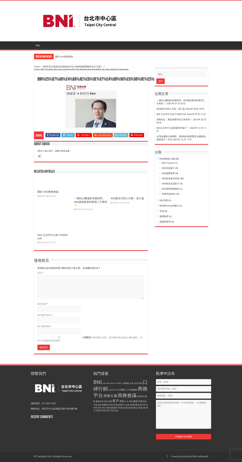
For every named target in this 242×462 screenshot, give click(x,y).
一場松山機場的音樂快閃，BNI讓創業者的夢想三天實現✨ (90, 202)
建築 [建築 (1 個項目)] (145, 401)
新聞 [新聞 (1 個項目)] (111, 405)
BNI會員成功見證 (170, 178)
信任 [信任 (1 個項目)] (136, 383)
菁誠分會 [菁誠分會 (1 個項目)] (142, 408)
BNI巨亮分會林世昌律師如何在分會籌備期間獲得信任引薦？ (73, 66)
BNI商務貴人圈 (167, 159)
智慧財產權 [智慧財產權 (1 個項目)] (134, 405)
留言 (40, 273)
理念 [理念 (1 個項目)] (104, 408)
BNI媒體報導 (168, 173)
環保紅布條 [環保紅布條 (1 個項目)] (123, 408)
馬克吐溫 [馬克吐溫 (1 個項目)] (114, 410)
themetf (204, 456)
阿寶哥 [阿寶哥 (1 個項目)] (98, 410)
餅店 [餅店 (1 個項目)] (108, 410)
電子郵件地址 (45, 315)
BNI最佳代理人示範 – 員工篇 (127, 198)
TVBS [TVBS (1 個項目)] (119, 383)
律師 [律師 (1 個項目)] (99, 405)
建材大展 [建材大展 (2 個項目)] (137, 401)
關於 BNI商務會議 (64, 56)
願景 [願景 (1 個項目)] (104, 410)
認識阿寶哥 (165, 221)
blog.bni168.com (192, 456)
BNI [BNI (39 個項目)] (97, 382)
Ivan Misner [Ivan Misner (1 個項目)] (111, 383)
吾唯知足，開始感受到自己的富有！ (174, 119)
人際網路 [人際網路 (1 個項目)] (125, 383)
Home (37, 66)
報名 (38, 45)
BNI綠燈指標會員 (170, 188)
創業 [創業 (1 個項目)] (140, 383)
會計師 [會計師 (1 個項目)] (142, 405)
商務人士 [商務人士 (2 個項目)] (124, 389)
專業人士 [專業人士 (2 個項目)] (124, 401)
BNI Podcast (168, 163)
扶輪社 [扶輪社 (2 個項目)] (105, 404)
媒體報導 (164, 216)
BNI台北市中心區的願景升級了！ (172, 128)
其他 (162, 211)
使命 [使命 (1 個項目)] (132, 383)
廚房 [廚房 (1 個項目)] (131, 401)
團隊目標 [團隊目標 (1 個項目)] (99, 401)
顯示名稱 (42, 304)
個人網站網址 (44, 326)
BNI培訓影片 (168, 168)
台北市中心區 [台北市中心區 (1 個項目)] (114, 390)
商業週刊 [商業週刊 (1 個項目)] (141, 396)
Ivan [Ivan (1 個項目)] (104, 383)
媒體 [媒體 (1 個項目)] (110, 401)
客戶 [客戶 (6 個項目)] (115, 401)
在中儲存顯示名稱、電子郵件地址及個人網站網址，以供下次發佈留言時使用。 (89, 339)
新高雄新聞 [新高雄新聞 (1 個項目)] (118, 405)
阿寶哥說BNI (168, 194)
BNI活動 (164, 200)
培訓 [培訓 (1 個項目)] (106, 401)
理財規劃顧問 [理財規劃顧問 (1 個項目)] (112, 408)
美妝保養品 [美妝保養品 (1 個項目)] (133, 408)
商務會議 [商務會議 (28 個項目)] (127, 395)
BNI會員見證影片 (170, 183)
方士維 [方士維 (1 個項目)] (126, 405)
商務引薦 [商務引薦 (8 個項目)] (110, 396)
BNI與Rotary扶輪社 (169, 205)
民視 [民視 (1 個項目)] (99, 408)
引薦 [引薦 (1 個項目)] (95, 405)
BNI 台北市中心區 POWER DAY (171, 114)
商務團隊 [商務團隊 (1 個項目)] (133, 390)
